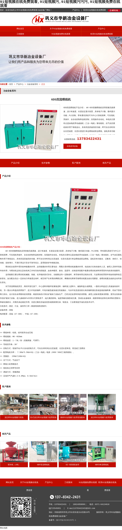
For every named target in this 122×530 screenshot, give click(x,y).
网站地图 (3, 528)
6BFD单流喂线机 (102, 465)
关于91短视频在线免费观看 (61, 29)
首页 (11, 84)
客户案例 (76, 163)
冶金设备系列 (32, 84)
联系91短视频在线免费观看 (94, 10)
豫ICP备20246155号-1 (66, 520)
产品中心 (101, 29)
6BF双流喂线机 (43, 465)
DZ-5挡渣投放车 (72, 465)
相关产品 (107, 163)
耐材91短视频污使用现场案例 (72, 417)
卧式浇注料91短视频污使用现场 (43, 417)
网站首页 (20, 29)
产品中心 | (77, 10)
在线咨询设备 (72, 146)
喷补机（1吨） (14, 465)
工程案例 (20, 34)
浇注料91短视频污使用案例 (102, 417)
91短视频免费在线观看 (61, 34)
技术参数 (46, 163)
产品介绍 (15, 163)
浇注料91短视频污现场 (14, 417)
